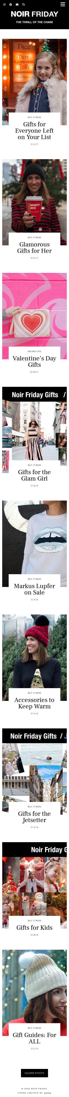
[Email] (17, 4)
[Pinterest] (10, 4)
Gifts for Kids (34, 928)
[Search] (23, 4)
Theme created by (34, 1093)
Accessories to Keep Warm (34, 703)
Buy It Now (34, 117)
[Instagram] (4, 4)
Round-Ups (34, 351)
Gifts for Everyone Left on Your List (34, 130)
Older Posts (34, 1072)
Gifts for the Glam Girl (34, 475)
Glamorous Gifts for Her (34, 247)
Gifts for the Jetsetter (34, 817)
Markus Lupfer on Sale (34, 589)
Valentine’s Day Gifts (34, 361)
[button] (64, 5)
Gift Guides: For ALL (34, 1038)
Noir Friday (39, 1089)
